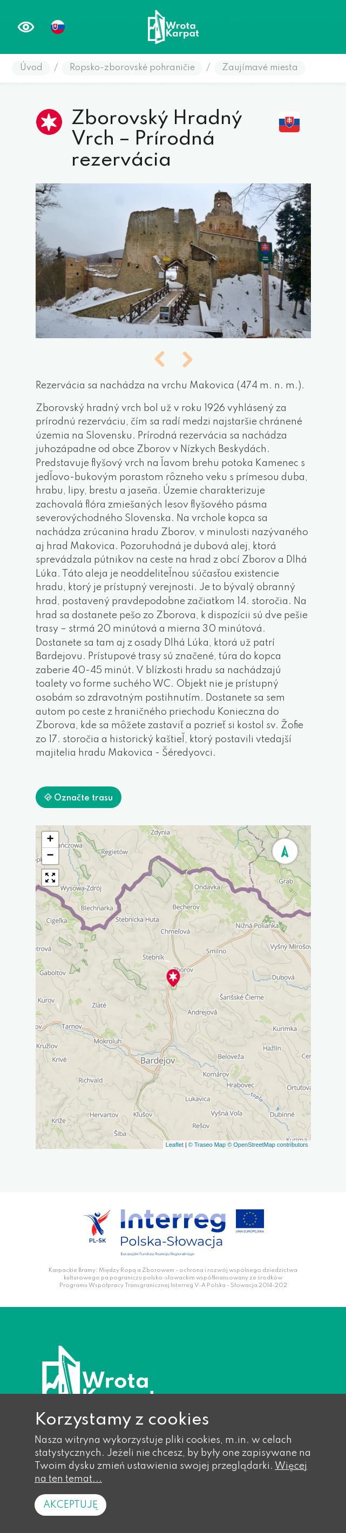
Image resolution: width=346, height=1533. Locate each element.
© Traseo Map (207, 1144)
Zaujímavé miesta (260, 68)
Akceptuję (70, 1505)
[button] (159, 361)
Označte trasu (78, 798)
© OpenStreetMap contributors (267, 1144)
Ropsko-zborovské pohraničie (132, 68)
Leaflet (175, 1144)
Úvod (31, 68)
